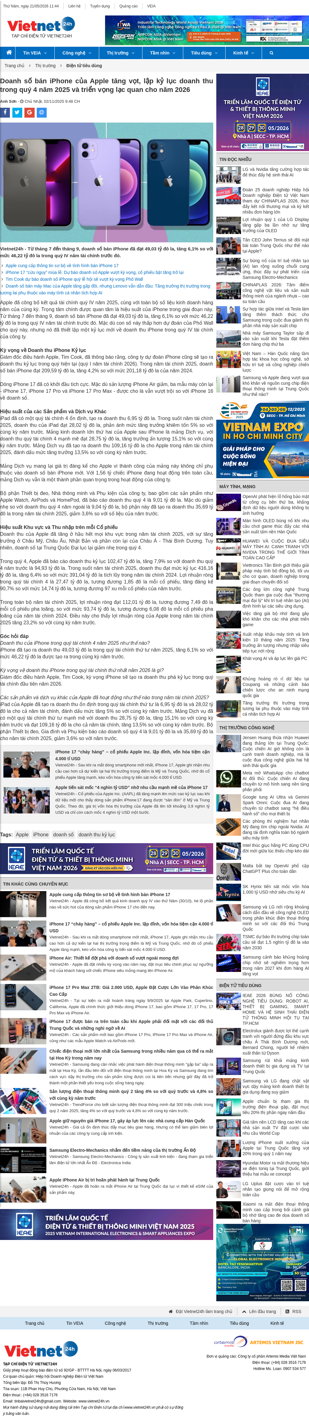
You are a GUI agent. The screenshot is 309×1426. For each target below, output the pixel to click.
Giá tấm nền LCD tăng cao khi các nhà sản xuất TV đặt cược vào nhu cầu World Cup (276, 1128)
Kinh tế (243, 52)
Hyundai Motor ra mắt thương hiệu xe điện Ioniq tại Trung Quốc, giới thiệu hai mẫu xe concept (276, 1168)
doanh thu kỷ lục (96, 834)
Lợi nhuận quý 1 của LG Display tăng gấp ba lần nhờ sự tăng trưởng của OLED (276, 225)
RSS (296, 1311)
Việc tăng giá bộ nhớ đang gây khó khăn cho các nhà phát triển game (276, 619)
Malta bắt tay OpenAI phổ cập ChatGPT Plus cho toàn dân (276, 868)
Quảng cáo (128, 6)
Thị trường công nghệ (246, 727)
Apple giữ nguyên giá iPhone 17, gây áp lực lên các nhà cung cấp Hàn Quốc (127, 1120)
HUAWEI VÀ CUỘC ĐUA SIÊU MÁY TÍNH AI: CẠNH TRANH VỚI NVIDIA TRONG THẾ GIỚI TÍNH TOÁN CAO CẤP (276, 549)
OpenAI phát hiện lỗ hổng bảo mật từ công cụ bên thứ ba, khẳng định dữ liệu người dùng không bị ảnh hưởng (276, 505)
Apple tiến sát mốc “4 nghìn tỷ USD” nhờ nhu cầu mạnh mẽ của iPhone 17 (131, 787)
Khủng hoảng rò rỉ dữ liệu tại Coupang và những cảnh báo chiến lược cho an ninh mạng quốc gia (276, 687)
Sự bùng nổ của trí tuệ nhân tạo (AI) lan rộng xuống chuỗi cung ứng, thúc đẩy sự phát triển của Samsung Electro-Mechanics (276, 269)
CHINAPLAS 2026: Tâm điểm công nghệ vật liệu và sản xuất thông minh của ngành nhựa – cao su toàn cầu (276, 293)
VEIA (151, 6)
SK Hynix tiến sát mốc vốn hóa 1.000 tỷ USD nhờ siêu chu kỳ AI (276, 889)
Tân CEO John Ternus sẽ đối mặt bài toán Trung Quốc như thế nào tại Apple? (276, 245)
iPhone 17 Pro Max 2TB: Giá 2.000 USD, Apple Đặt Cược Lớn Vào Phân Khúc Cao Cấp (131, 991)
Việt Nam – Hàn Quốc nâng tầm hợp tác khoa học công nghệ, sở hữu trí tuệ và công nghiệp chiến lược (276, 362)
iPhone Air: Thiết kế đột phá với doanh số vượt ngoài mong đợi (114, 958)
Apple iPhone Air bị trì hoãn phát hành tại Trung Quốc (104, 1179)
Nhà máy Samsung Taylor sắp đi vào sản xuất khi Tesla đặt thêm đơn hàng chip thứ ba (276, 339)
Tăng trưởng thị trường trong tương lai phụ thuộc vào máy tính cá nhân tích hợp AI (276, 708)
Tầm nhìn (162, 52)
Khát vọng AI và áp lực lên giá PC (275, 658)
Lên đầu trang (262, 1311)
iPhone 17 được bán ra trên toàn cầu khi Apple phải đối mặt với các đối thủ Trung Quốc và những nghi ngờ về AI (131, 1025)
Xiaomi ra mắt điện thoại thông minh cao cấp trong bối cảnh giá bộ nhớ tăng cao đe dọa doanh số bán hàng (276, 1212)
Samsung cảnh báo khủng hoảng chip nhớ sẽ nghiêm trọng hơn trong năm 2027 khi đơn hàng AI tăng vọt (276, 965)
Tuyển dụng (100, 6)
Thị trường (120, 52)
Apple (22, 834)
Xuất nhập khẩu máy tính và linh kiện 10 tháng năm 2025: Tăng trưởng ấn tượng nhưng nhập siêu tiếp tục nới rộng (276, 642)
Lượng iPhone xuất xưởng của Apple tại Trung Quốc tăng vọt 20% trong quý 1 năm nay (276, 1148)
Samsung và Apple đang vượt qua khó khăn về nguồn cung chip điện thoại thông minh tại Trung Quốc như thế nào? (276, 386)
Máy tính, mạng (237, 486)
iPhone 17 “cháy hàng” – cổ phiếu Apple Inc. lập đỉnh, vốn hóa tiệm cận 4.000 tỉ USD (132, 755)
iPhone (41, 834)
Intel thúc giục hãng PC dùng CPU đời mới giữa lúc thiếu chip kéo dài (276, 848)
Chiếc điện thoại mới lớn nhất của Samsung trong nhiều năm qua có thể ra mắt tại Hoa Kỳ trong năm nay (131, 1054)
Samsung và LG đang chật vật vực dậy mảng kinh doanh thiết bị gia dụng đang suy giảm (276, 1086)
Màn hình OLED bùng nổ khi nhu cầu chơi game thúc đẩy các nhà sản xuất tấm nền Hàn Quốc (276, 526)
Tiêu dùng (204, 52)
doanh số (63, 834)
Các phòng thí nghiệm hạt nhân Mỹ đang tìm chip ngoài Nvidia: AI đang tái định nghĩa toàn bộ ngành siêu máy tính (276, 829)
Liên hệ (74, 6)
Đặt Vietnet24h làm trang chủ (204, 1311)
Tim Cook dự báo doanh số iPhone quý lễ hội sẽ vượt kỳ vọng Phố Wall (74, 279)
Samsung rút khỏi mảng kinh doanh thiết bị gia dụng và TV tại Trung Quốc (276, 1066)
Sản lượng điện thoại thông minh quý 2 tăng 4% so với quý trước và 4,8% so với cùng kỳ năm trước (131, 1095)
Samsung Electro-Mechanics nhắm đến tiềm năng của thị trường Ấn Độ (122, 1150)
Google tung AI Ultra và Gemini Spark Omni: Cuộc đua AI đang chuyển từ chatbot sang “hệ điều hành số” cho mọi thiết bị (276, 805)
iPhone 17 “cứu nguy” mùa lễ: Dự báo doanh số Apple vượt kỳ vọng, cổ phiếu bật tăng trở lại (95, 272)
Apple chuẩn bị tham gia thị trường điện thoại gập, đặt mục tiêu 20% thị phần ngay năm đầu (276, 1107)
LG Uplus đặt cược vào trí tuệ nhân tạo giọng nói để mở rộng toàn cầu (276, 1189)
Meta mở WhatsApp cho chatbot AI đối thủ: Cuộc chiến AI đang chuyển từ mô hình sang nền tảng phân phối (276, 781)
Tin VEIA (35, 52)
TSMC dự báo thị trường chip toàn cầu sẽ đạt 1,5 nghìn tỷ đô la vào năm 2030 (276, 942)
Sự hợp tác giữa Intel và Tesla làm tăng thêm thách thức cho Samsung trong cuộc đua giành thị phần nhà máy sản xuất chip (276, 317)
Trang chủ (14, 65)
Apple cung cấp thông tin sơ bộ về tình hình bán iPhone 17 (62, 265)
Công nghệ (76, 52)
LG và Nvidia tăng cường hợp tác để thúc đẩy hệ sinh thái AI (276, 172)
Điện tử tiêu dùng (240, 985)
